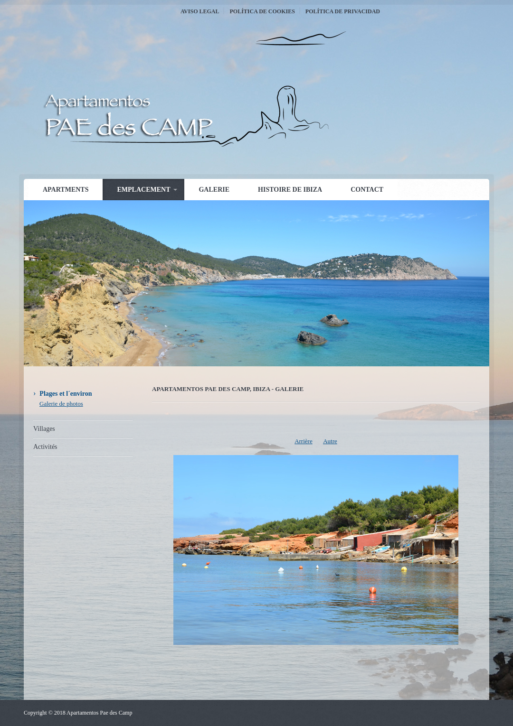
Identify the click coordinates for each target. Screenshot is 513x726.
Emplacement (143, 189)
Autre (330, 441)
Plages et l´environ (65, 393)
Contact (367, 189)
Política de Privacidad (342, 11)
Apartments (65, 189)
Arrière (303, 441)
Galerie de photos (61, 403)
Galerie (214, 189)
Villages (44, 428)
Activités (45, 446)
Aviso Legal (199, 11)
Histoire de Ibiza (290, 189)
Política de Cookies (261, 11)
